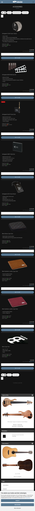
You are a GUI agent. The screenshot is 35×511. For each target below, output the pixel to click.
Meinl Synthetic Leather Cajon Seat (10, 271)
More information (17, 508)
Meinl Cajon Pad (5, 346)
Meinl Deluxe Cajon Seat (7, 233)
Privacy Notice (27, 497)
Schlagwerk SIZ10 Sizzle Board (9, 194)
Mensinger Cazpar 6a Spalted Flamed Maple (17, 421)
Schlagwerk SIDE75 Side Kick (8, 154)
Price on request (17, 476)
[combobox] (9, 12)
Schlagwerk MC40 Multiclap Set (9, 74)
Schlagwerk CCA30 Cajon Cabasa (9, 33)
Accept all (17, 500)
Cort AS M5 (17, 473)
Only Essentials (17, 504)
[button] (2, 12)
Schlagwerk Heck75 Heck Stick (9, 114)
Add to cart (17, 57)
